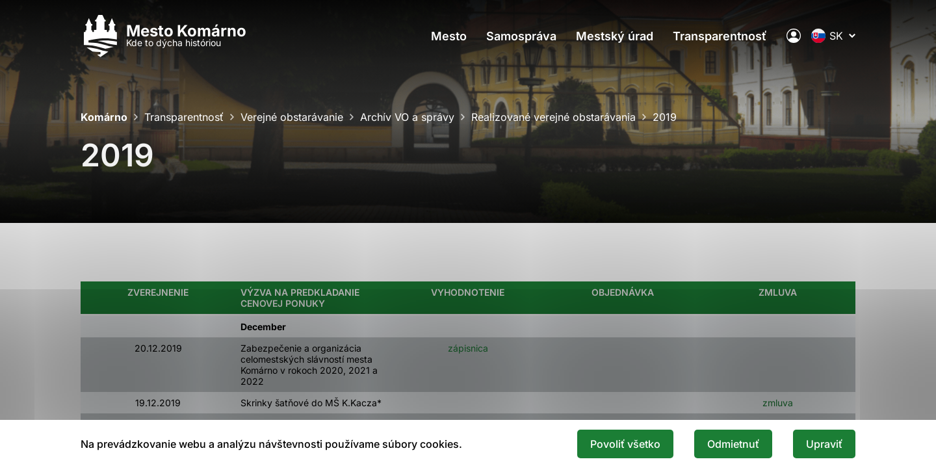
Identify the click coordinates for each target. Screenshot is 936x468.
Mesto (449, 36)
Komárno (104, 117)
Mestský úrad (614, 36)
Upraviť (824, 443)
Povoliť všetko (625, 443)
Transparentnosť (720, 36)
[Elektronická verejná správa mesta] (793, 36)
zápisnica (467, 348)
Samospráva (521, 36)
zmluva (777, 402)
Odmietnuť (733, 443)
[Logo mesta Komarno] (163, 36)
